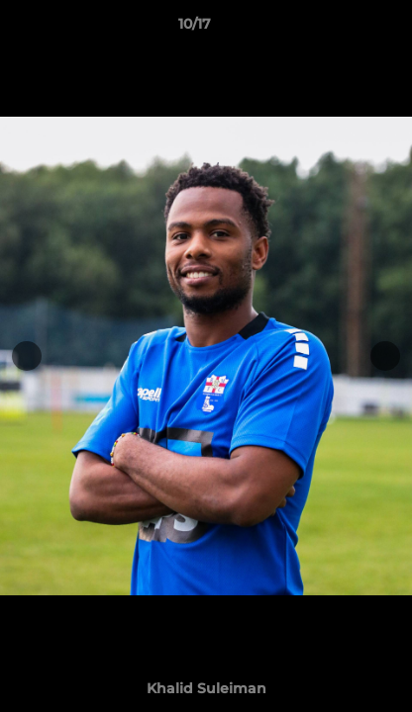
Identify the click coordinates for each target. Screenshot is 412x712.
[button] (341, 29)
